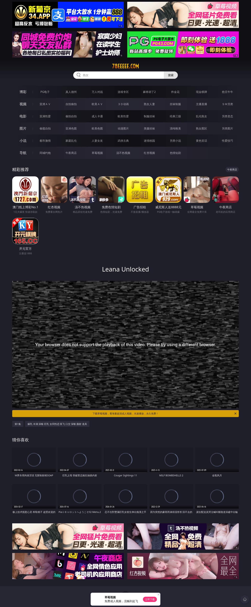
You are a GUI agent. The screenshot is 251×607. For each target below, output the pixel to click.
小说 (23, 140)
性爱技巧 (227, 141)
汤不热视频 (123, 153)
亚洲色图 (71, 128)
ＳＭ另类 (227, 104)
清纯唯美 (175, 128)
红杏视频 (149, 153)
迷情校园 (149, 141)
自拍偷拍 (71, 104)
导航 (23, 152)
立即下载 (150, 599)
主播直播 (201, 104)
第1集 (18, 424)
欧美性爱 (123, 116)
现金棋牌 (201, 92)
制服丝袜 (149, 116)
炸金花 (175, 92)
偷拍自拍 (71, 116)
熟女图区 (201, 128)
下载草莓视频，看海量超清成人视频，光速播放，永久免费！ (165, 413)
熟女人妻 (149, 104)
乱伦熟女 (201, 116)
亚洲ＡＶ (45, 104)
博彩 (23, 91)
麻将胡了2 (149, 92)
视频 (23, 104)
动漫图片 (123, 128)
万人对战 (97, 92)
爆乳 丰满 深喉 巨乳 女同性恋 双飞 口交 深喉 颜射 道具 (57, 424)
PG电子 (45, 92)
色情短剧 (175, 153)
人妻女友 (97, 141)
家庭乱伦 (71, 141)
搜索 (171, 75)
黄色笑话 (201, 141)
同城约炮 (45, 153)
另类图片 (227, 128)
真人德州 (71, 92)
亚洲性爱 (45, 116)
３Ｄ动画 (123, 104)
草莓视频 (97, 153)
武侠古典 (123, 141)
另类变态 (227, 116)
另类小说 (175, 141)
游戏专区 (123, 92)
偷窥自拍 (45, 128)
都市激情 (45, 141)
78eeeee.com (125, 66)
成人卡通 (97, 116)
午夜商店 (71, 153)
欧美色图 (97, 128)
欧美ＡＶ (97, 104)
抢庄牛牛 (227, 92)
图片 (23, 128)
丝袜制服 (175, 104)
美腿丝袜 (149, 128)
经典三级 (175, 116)
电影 (23, 116)
